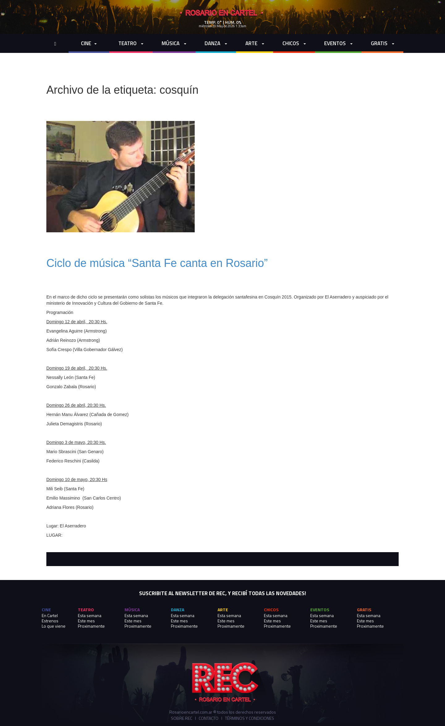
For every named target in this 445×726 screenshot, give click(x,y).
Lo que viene (54, 626)
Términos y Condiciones (249, 718)
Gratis (382, 43)
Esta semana (89, 615)
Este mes (86, 620)
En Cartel (50, 615)
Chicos (294, 43)
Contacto (208, 718)
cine (89, 43)
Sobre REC (181, 718)
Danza (216, 43)
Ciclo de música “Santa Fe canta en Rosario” (157, 263)
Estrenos (50, 620)
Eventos (338, 43)
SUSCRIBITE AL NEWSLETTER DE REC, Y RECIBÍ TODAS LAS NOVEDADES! (222, 593)
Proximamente (91, 626)
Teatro (130, 43)
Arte (254, 43)
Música (174, 43)
